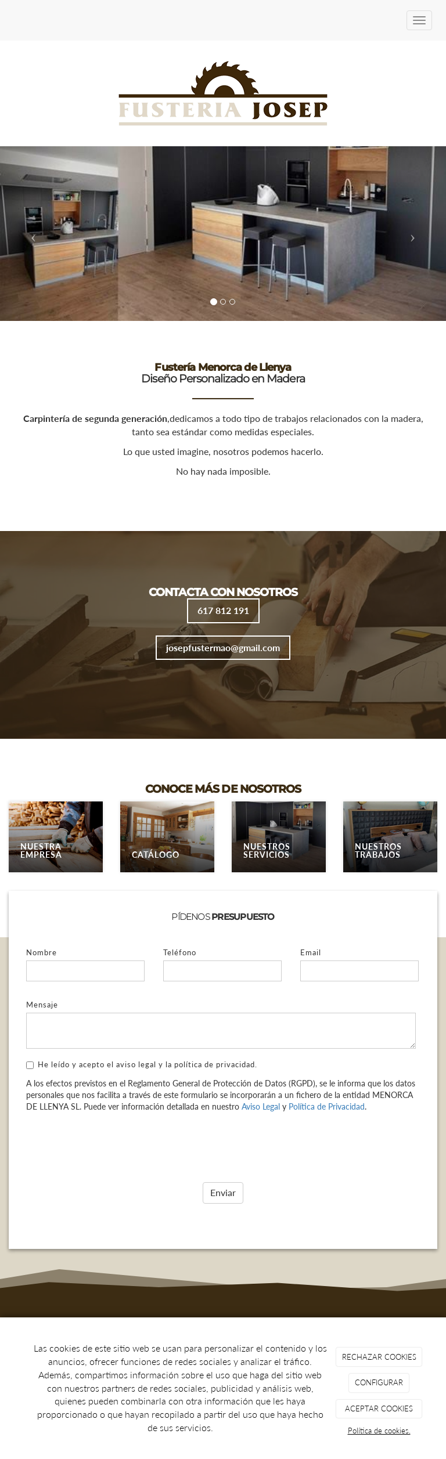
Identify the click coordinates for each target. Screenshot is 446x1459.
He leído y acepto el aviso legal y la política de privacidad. (141, 1064)
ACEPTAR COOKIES (379, 1408)
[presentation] (114, 1144)
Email (310, 952)
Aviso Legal (261, 1106)
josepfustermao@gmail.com (223, 647)
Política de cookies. (379, 1430)
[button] (33, 233)
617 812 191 (223, 610)
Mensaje (42, 1004)
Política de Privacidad (327, 1106)
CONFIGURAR (379, 1382)
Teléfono (179, 952)
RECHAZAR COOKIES (379, 1357)
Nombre (41, 952)
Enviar (223, 1192)
